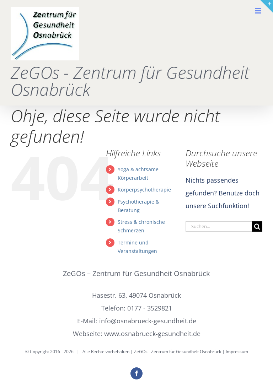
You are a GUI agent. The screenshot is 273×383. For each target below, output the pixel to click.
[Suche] (257, 226)
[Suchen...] (219, 226)
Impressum (237, 352)
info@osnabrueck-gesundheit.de (147, 321)
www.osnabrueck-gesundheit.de (152, 333)
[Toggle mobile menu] (258, 11)
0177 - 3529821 (149, 308)
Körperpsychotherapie (144, 189)
